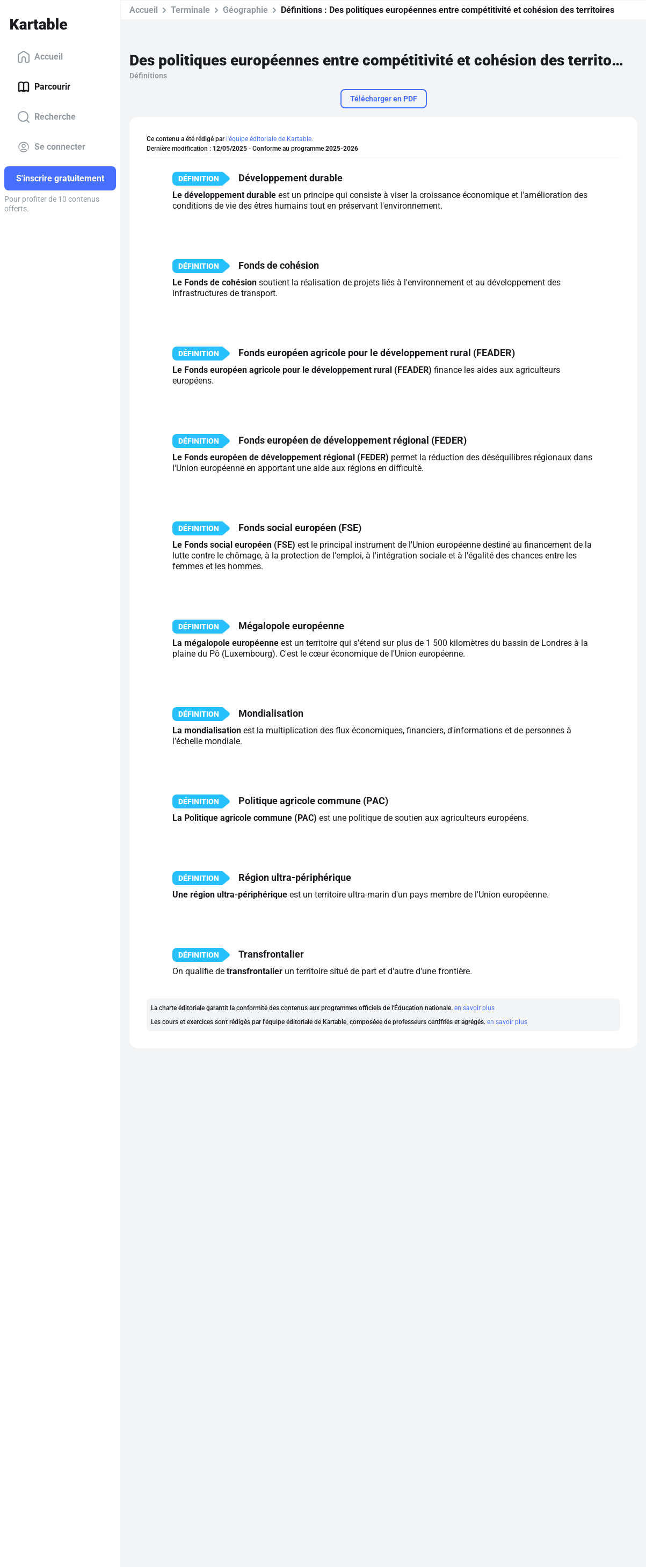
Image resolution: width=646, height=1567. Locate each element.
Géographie (245, 10)
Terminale (190, 10)
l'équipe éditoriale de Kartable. (269, 139)
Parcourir (43, 86)
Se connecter (51, 147)
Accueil (40, 56)
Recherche (46, 117)
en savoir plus (474, 1008)
